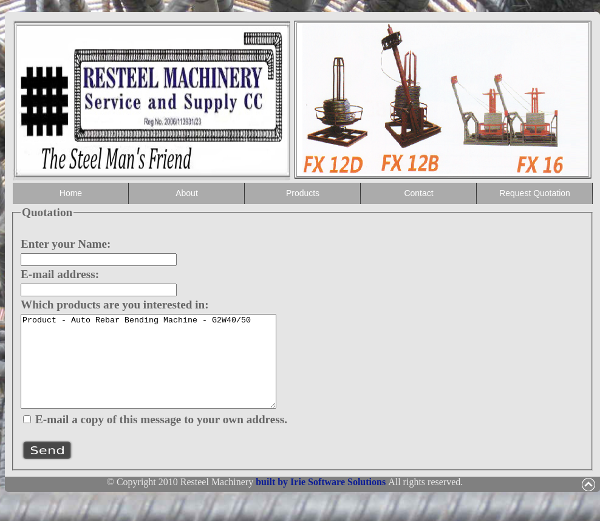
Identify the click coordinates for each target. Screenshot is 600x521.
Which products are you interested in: (115, 304)
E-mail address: (60, 274)
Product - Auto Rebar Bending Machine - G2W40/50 (164, 370)
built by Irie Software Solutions (322, 500)
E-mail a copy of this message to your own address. (161, 437)
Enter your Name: (66, 243)
